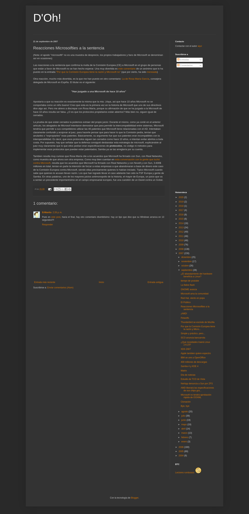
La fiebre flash (188, 285)
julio (183, 416)
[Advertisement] (190, 129)
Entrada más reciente (44, 282)
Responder (47, 224)
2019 (181, 201)
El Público (186, 302)
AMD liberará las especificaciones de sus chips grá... (197, 389)
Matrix (184, 370)
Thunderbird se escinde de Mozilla (198, 322)
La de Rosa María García (135, 78)
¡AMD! (184, 313)
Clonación (186, 402)
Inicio (101, 282)
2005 (181, 451)
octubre (185, 265)
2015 (181, 219)
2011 (181, 236)
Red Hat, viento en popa (193, 298)
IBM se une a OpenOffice (193, 357)
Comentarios (185, 65)
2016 (181, 214)
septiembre (187, 270)
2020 (181, 197)
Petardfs (185, 318)
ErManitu (46, 212)
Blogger (135, 497)
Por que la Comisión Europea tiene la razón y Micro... (198, 327)
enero (184, 441)
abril (183, 428)
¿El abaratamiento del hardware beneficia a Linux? (196, 275)
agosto (185, 411)
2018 (181, 206)
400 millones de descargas (194, 362)
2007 (181, 253)
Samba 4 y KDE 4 (189, 366)
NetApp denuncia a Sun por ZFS (197, 383)
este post (55, 217)
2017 (181, 210)
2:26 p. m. (57, 212)
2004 (181, 455)
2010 (181, 240)
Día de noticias (188, 375)
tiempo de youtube (190, 280)
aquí (200, 46)
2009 (181, 244)
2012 (181, 231)
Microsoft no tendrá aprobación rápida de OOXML (196, 396)
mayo (184, 424)
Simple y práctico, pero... (193, 333)
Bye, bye (185, 406)
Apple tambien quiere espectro (196, 353)
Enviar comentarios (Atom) (60, 287)
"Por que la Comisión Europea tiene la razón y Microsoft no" (88, 72)
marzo (184, 433)
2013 (181, 227)
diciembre (186, 257)
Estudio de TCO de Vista (193, 379)
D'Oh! (47, 18)
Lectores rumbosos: (188, 472)
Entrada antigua (155, 282)
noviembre (186, 261)
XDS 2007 (186, 349)
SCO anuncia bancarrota (193, 337)
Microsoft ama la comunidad (194, 293)
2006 (181, 447)
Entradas (183, 59)
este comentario (127, 68)
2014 (181, 223)
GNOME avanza (189, 289)
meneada (152, 72)
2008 (181, 249)
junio (184, 420)
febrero (185, 437)
